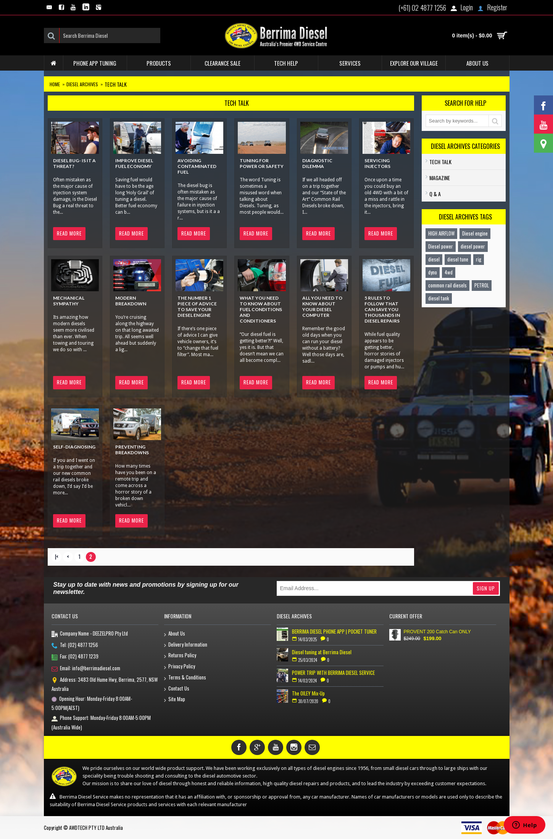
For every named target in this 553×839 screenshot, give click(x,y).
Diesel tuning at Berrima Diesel (321, 652)
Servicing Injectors (377, 163)
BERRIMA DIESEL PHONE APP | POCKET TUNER (334, 631)
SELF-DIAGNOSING (74, 447)
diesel (434, 259)
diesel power (473, 246)
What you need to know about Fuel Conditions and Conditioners (261, 309)
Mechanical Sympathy (68, 301)
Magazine (439, 178)
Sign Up (486, 588)
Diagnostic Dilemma (317, 163)
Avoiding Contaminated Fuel (196, 166)
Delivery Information (185, 645)
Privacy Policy (179, 666)
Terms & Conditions (185, 677)
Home (55, 84)
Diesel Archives (82, 84)
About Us (174, 633)
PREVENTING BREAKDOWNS (132, 449)
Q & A (435, 194)
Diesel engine (475, 233)
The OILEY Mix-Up (308, 693)
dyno (432, 272)
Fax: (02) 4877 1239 (75, 657)
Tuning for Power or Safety (262, 163)
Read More (69, 233)
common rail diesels (447, 285)
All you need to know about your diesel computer (322, 306)
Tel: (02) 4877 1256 (75, 645)
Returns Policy (180, 655)
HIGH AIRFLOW (441, 233)
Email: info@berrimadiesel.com (86, 668)
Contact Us (176, 688)
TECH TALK (116, 84)
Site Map (174, 699)
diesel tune (457, 259)
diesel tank (438, 298)
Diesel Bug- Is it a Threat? (74, 163)
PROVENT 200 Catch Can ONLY (437, 631)
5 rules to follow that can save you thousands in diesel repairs (382, 309)
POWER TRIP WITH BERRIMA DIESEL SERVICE (333, 672)
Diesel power (440, 246)
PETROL (481, 285)
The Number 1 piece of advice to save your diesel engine (197, 306)
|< (56, 556)
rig (478, 259)
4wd (449, 272)
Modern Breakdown (130, 301)
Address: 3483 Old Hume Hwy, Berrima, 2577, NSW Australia (105, 684)
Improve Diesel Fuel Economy (134, 163)
